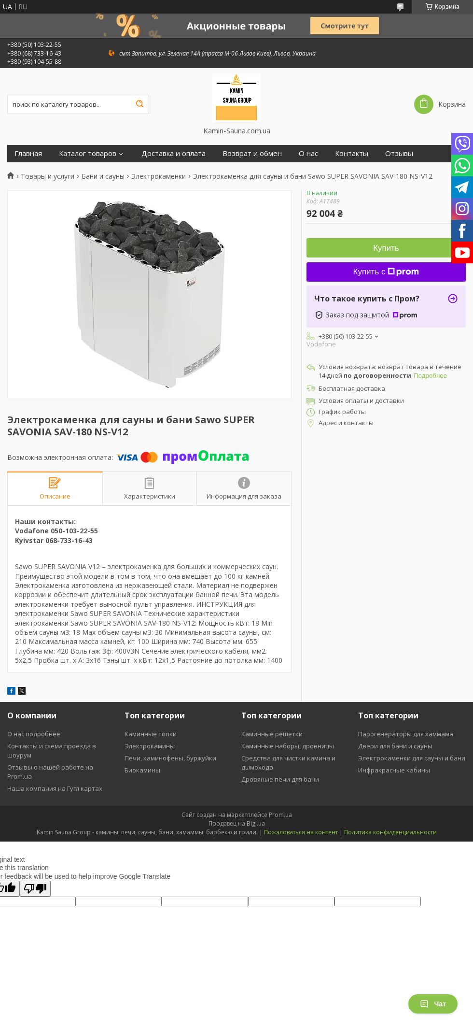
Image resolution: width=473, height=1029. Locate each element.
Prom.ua (280, 815)
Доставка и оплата (173, 153)
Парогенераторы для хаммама (405, 733)
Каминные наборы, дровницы (287, 746)
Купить (386, 248)
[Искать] (139, 104)
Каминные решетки (272, 733)
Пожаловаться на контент (301, 832)
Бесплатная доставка (352, 388)
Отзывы (399, 153)
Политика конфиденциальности (390, 832)
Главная (28, 153)
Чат (433, 1004)
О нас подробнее (33, 733)
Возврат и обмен (252, 153)
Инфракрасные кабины (394, 770)
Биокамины (142, 770)
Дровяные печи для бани (280, 779)
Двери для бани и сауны (395, 746)
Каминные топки (151, 733)
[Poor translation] (35, 889)
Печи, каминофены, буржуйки (170, 758)
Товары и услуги (47, 176)
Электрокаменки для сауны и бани (411, 758)
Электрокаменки (158, 176)
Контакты (351, 153)
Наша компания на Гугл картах (54, 788)
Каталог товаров (87, 153)
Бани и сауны (103, 176)
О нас (308, 153)
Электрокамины (150, 746)
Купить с (386, 271)
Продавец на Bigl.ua (237, 823)
